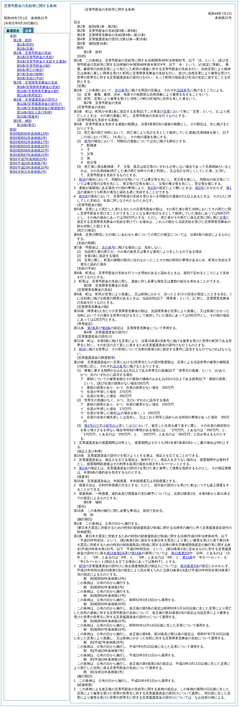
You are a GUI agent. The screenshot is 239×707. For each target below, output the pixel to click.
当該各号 (183, 90)
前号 (87, 141)
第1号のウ (91, 425)
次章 (223, 217)
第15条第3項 (189, 566)
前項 (82, 179)
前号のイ (112, 425)
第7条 (91, 328)
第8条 (106, 328)
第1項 (83, 468)
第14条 (136, 553)
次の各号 (121, 90)
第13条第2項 (115, 553)
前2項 (152, 188)
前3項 (83, 196)
